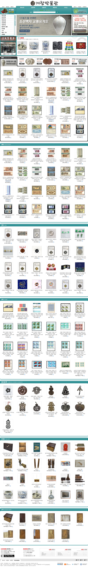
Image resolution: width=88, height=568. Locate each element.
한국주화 (4, 17)
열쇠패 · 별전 (5, 26)
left (17, 46)
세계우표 (4, 24)
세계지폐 (4, 21)
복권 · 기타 (4, 32)
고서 (3, 30)
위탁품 (3, 34)
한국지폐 (4, 15)
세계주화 (4, 23)
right (86, 46)
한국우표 (4, 19)
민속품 (3, 28)
